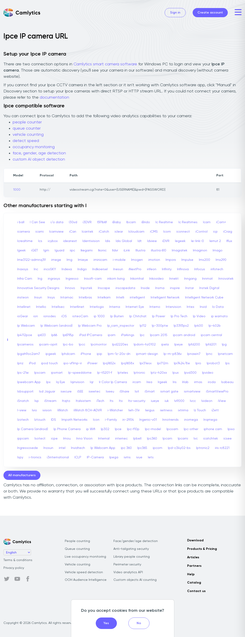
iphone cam (213, 429)
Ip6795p (68, 335)
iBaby (116, 222)
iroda (212, 382)
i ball (20, 222)
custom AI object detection (39, 159)
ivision (47, 410)
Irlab (185, 382)
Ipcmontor (99, 344)
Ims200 (204, 259)
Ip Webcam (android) (56, 325)
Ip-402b (214, 325)
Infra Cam (24, 278)
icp (215, 231)
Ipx (48, 382)
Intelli (120, 297)
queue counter (27, 128)
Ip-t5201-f (104, 372)
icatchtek (210, 438)
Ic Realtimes (187, 222)
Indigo (82, 269)
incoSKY (50, 269)
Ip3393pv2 (181, 325)
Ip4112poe (24, 335)
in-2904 (128, 419)
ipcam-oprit (48, 344)
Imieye (83, 259)
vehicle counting (28, 135)
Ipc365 (142, 448)
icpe (54, 438)
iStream (50, 401)
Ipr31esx (146, 363)
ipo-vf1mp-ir (72, 363)
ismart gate (169, 391)
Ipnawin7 (193, 354)
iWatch (62, 410)
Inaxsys (22, 269)
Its (111, 401)
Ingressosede (27, 448)
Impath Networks (74, 419)
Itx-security (136, 401)
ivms (127, 457)
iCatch (104, 231)
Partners (194, 565)
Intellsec (58, 307)
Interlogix (97, 307)
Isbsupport (25, 391)
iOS (64, 316)
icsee (227, 438)
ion (35, 316)
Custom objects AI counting (135, 579)
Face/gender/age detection (135, 541)
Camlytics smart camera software (105, 64)
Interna (114, 307)
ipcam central (211, 335)
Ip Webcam (26, 325)
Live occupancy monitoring (85, 556)
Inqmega (210, 419)
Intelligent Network (165, 297)
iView (222, 401)
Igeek (21, 250)
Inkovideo (156, 278)
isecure (66, 391)
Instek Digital (209, 288)
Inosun (48, 448)
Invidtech (78, 448)
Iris (175, 382)
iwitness (166, 410)
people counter (27, 122)
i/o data (57, 222)
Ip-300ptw (160, 325)
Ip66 (54, 335)
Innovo (70, 288)
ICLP (77, 457)
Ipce (118, 429)
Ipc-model (153, 429)
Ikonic (102, 250)
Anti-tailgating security (131, 549)
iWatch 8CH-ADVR (87, 410)
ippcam (23, 438)
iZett (215, 410)
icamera (23, 231)
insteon (23, 297)
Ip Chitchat (137, 316)
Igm (46, 250)
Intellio (41, 307)
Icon (96, 419)
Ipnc (209, 354)
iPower (92, 363)
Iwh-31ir (134, 410)
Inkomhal (137, 278)
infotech (217, 269)
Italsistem (83, 401)
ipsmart (57, 372)
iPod (32, 363)
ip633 (42, 335)
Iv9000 (179, 401)
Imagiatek (179, 250)
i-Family (111, 419)
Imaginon (200, 250)
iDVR (165, 241)
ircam (136, 382)
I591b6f (102, 222)
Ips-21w (23, 372)
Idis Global (124, 241)
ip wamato (219, 316)
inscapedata (125, 288)
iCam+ (221, 222)
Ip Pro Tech (179, 316)
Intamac (66, 297)
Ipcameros (25, 344)
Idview (152, 241)
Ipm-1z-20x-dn (119, 354)
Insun (38, 297)
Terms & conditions (17, 560)
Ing (40, 278)
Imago (217, 250)
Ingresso (72, 278)
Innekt (174, 278)
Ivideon (206, 401)
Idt (140, 241)
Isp (36, 401)
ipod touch (49, 363)
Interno (154, 307)
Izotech (23, 419)
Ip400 (198, 325)
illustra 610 (158, 250)
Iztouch (39, 419)
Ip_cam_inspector (120, 325)
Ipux (175, 372)
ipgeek (50, 354)
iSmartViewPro (217, 391)
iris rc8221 (222, 448)
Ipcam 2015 (158, 335)
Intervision (173, 307)
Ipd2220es (120, 344)
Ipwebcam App (29, 382)
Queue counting (77, 549)
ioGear (22, 316)
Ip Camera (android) (32, 429)
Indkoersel (100, 269)
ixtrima (183, 410)
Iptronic (139, 372)
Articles (193, 557)
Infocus (199, 269)
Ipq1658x (127, 363)
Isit (137, 391)
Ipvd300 (190, 372)
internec (121, 438)
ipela (165, 344)
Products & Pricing (202, 549)
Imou (67, 438)
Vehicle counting (77, 564)
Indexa (67, 269)
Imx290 (221, 259)
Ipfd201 (211, 344)
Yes (106, 623)
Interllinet (77, 307)
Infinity (167, 269)
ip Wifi (90, 429)
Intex (190, 307)
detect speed (26, 141)
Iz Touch (200, 410)
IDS (53, 419)
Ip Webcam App (102, 448)
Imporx (171, 259)
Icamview (56, 231)
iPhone (86, 354)
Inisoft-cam (93, 278)
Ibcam (131, 222)
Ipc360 (152, 438)
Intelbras (85, 297)
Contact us (196, 591)
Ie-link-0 (197, 241)
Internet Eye (135, 307)
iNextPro (135, 269)
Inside (145, 288)
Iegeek (180, 241)
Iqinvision (77, 382)
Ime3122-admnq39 (31, 259)
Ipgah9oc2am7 (28, 354)
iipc (72, 250)
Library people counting (131, 556)
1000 (16, 189)
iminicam (100, 259)
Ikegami (87, 250)
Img (69, 259)
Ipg (224, 344)
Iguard (59, 250)
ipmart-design (147, 354)
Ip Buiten (117, 316)
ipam (111, 335)
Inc (36, 269)
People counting (77, 541)
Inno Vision (84, 438)
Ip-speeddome (80, 372)
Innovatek (226, 278)
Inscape (104, 288)
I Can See (37, 222)
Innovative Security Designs (38, 288)
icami (39, 231)
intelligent (137, 297)
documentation (54, 97)
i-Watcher (115, 410)
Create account (210, 12)
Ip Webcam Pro (90, 325)
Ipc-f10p (133, 429)
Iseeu (110, 391)
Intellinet (24, 307)
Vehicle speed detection (84, 572)
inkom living (116, 278)
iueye (155, 401)
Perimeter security (127, 564)
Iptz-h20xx (159, 372)
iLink (127, 250)
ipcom (157, 448)
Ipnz (20, 363)
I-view (21, 410)
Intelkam (104, 297)
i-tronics (35, 457)
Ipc (142, 335)
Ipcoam (172, 429)
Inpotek (86, 288)
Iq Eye (60, 382)
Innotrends (170, 419)
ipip (99, 354)
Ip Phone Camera (67, 429)
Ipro (198, 363)
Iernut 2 (215, 241)
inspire (175, 288)
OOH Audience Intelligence (86, 579)
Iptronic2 (202, 448)
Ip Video (199, 316)
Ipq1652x (109, 363)
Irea (149, 382)
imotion (154, 259)
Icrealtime (25, 241)
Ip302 (105, 429)
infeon (151, 269)
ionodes (49, 316)
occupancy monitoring (34, 147)
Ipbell (137, 438)
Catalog (194, 582)
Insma (159, 288)
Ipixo (231, 429)
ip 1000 (99, 316)
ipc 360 (126, 448)
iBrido (145, 222)
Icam (207, 222)
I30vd (73, 222)
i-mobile (119, 259)
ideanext (70, 241)
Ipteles (123, 372)
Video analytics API (128, 572)
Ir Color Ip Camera (113, 382)
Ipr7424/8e (182, 363)
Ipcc (82, 344)
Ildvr (115, 250)
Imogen (137, 259)
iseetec (94, 391)
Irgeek (162, 382)
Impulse (187, 259)
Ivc (196, 438)
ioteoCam (80, 316)
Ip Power (158, 316)
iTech (100, 401)
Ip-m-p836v (172, 354)
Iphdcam (68, 354)
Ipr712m (162, 363)
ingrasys (54, 278)
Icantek (87, 231)
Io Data (218, 307)
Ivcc (193, 401)
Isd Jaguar (47, 391)
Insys (51, 297)
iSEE (80, 391)
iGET (34, 250)
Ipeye (178, 344)
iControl (201, 231)
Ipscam (39, 372)
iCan (72, 231)
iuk (167, 401)
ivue (139, 457)
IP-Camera (95, 457)
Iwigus (150, 410)
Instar (189, 288)
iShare (124, 391)
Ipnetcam (225, 354)
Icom (167, 231)
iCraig (227, 231)
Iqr (91, 382)
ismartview (192, 391)
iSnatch (23, 401)
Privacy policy (13, 568)
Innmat (207, 278)
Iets (151, 457)
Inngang (190, 278)
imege (56, 259)
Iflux (229, 241)
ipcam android (184, 335)
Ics (40, 241)
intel (62, 448)
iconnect (183, 231)
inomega (191, 419)
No (139, 623)
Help (190, 574)
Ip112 (143, 325)
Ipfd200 (194, 344)
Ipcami (183, 438)
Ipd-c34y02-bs (179, 448)
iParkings (127, 335)
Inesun (118, 269)
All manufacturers (22, 475)
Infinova (183, 269)
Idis (107, 241)
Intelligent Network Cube (204, 297)
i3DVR (87, 222)
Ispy (20, 457)
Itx (121, 401)
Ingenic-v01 (148, 419)
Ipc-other (191, 429)
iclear (119, 231)
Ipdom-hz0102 (145, 344)
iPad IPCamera (90, 335)
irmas (198, 382)
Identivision (91, 241)
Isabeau (227, 382)
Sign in (175, 12)
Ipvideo (207, 372)
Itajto (66, 401)
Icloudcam (136, 231)
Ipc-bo (68, 344)
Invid (203, 307)
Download (195, 540)
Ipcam (167, 438)
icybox (53, 241)
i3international (58, 457)
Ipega (113, 457)
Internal (104, 438)
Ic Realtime (164, 222)
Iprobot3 (213, 363)
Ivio (34, 410)
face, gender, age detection (39, 153)
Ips (227, 363)
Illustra (140, 250)
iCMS (154, 231)
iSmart (150, 391)
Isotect (39, 438)
